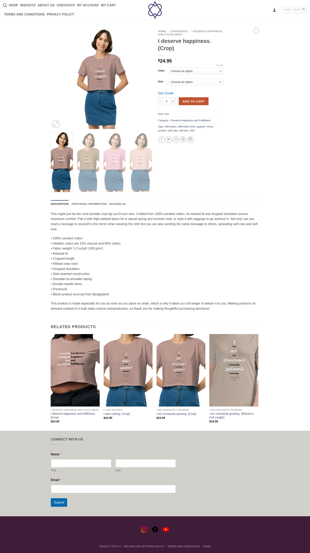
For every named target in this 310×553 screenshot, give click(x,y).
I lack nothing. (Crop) (117, 413)
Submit (59, 502)
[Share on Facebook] (161, 139)
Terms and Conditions (24, 14)
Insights (28, 5)
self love (183, 130)
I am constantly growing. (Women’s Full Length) (231, 415)
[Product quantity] (167, 101)
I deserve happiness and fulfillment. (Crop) (73, 415)
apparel (201, 126)
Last (118, 470)
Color (161, 70)
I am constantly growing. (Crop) (176, 413)
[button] (274, 10)
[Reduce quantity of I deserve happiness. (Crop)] (160, 101)
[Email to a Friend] (176, 139)
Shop (13, 5)
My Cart (108, 5)
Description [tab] (60, 203)
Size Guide (166, 93)
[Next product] (256, 30)
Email (56, 480)
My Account (88, 5)
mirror (210, 126)
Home (162, 31)
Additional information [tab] (89, 203)
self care (173, 130)
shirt (192, 130)
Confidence (179, 31)
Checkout (66, 5)
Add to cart (194, 101)
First (53, 470)
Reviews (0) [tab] (117, 203)
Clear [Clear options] (220, 65)
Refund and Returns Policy (144, 546)
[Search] (5, 5)
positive (162, 130)
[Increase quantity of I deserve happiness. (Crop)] (173, 101)
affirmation (171, 126)
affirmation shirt (186, 126)
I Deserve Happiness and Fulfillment (190, 120)
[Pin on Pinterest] (183, 139)
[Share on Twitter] (168, 139)
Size (160, 81)
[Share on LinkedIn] (190, 139)
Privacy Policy (60, 14)
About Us (46, 5)
